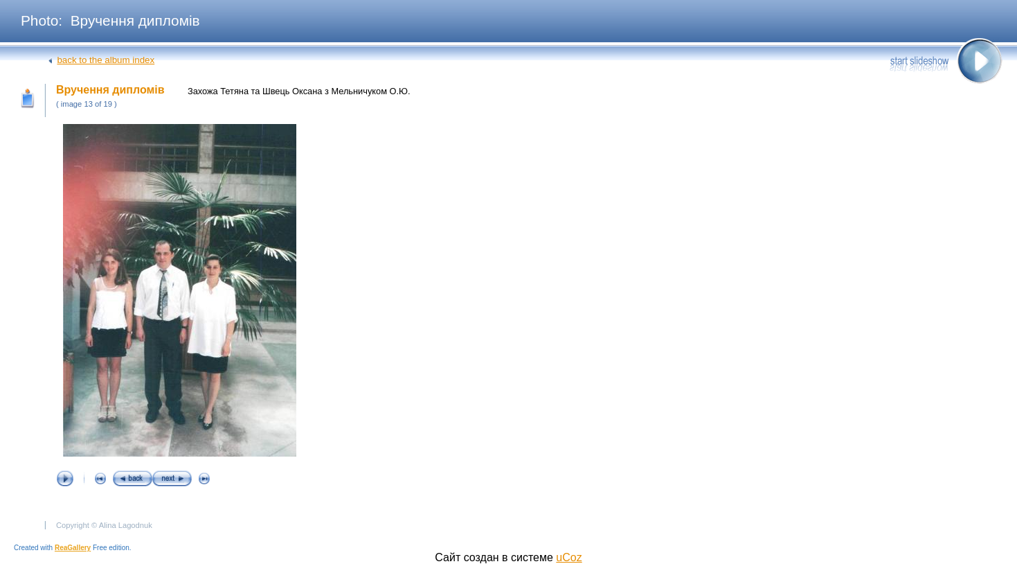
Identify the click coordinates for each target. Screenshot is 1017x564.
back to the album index (105, 60)
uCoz (569, 557)
